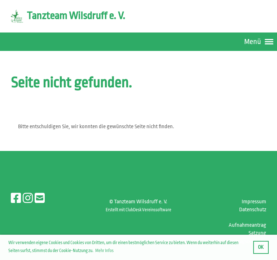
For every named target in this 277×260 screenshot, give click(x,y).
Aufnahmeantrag (247, 225)
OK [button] (261, 247)
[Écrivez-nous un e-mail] (40, 198)
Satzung (257, 233)
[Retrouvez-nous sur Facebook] (16, 198)
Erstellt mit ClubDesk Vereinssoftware (138, 209)
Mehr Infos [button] (104, 250)
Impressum (254, 202)
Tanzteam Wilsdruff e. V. (76, 16)
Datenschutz (252, 210)
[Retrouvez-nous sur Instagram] (28, 198)
